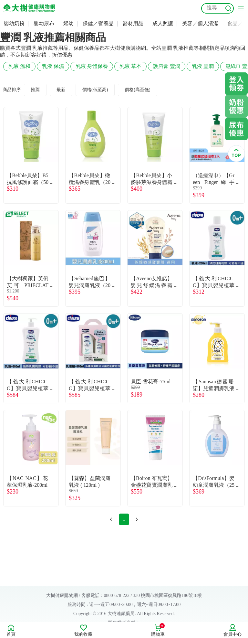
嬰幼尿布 (44, 23)
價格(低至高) (95, 89)
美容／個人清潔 (200, 23)
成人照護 (162, 23)
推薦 (35, 89)
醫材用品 (133, 23)
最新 (61, 89)
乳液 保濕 (53, 66)
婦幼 (68, 23)
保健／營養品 (98, 23)
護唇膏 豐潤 (166, 66)
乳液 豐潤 (203, 66)
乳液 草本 (130, 66)
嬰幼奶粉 (14, 23)
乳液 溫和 (19, 66)
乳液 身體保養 (92, 66)
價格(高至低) (137, 89)
